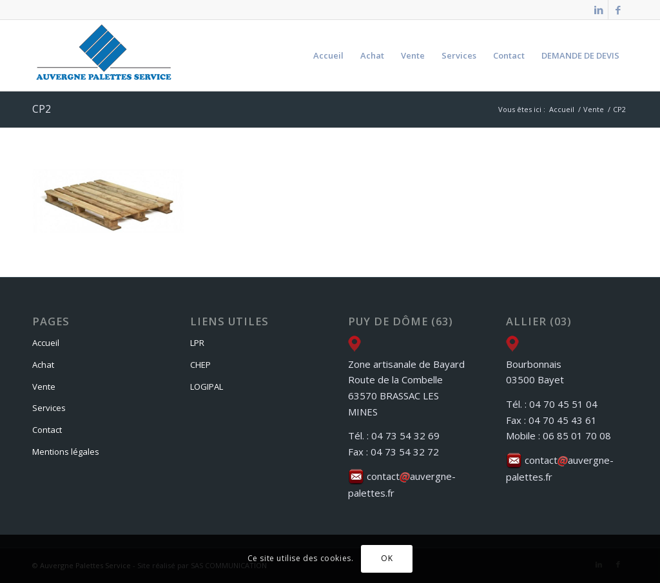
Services (49, 408)
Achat (43, 364)
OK (387, 558)
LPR (197, 343)
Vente (43, 386)
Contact (47, 429)
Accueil (45, 343)
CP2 (41, 109)
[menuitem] (328, 55)
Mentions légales (65, 451)
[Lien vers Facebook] (618, 9)
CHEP (200, 364)
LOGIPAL (206, 386)
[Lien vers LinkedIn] (598, 9)
